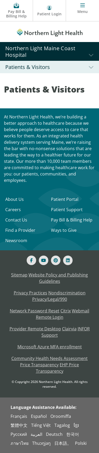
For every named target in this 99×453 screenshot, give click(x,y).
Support (49, 335)
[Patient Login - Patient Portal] (49, 10)
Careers (13, 209)
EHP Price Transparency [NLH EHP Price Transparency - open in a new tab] (57, 368)
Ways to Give (64, 230)
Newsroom (16, 240)
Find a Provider (20, 230)
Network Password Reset (34, 311)
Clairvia (69, 329)
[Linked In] (68, 260)
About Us (14, 199)
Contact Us (16, 220)
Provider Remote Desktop (35, 329)
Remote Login (49, 317)
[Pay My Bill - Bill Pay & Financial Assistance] (16, 10)
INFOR (84, 329)
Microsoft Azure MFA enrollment (49, 347)
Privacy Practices (30, 293)
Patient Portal (64, 199)
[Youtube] (43, 260)
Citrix (65, 311)
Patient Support (67, 209)
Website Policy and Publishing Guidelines (58, 278)
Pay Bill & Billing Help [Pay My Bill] (71, 220)
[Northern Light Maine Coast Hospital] (49, 51)
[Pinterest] (55, 260)
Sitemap (19, 275)
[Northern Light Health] (49, 31)
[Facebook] (31, 260)
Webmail (80, 311)
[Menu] (82, 10)
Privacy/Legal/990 (49, 299)
